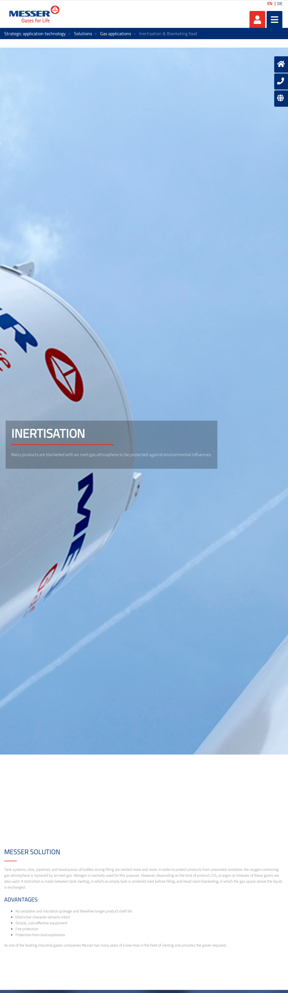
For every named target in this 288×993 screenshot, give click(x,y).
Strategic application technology (35, 33)
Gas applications (115, 33)
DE (279, 3)
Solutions (83, 33)
